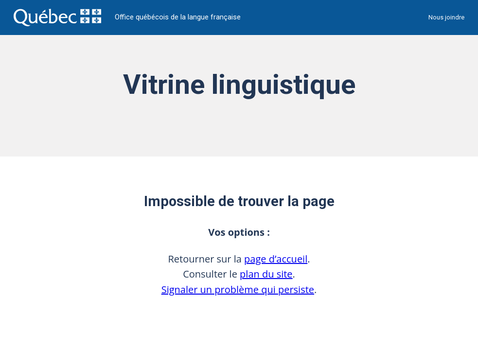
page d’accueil (275, 258)
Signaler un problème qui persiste (237, 289)
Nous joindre (446, 17)
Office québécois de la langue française (178, 17)
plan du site (266, 273)
